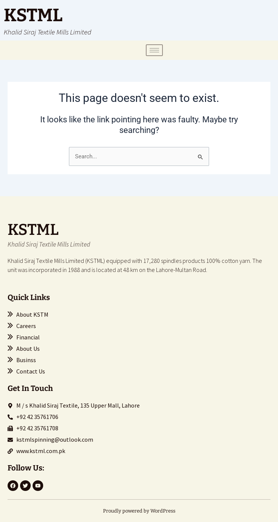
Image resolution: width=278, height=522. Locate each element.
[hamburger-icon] (154, 50)
